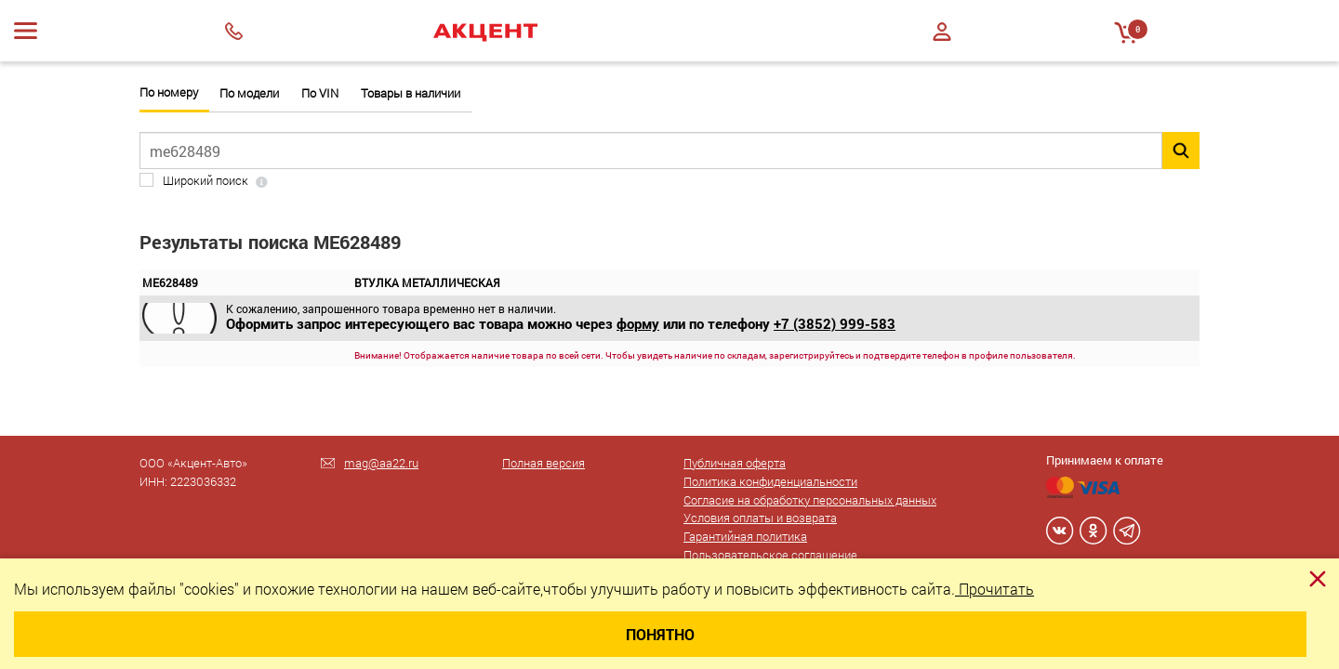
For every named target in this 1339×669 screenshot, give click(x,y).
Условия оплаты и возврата (760, 517)
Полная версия (543, 462)
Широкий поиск (205, 181)
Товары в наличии (410, 93)
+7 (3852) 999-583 (834, 323)
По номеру (168, 92)
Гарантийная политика (745, 536)
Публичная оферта (734, 462)
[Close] (1317, 579)
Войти (942, 31)
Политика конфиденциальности (770, 481)
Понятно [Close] (660, 634)
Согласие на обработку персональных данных (809, 500)
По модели (249, 93)
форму (637, 323)
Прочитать (994, 588)
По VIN (319, 93)
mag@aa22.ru (381, 462)
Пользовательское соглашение (770, 554)
